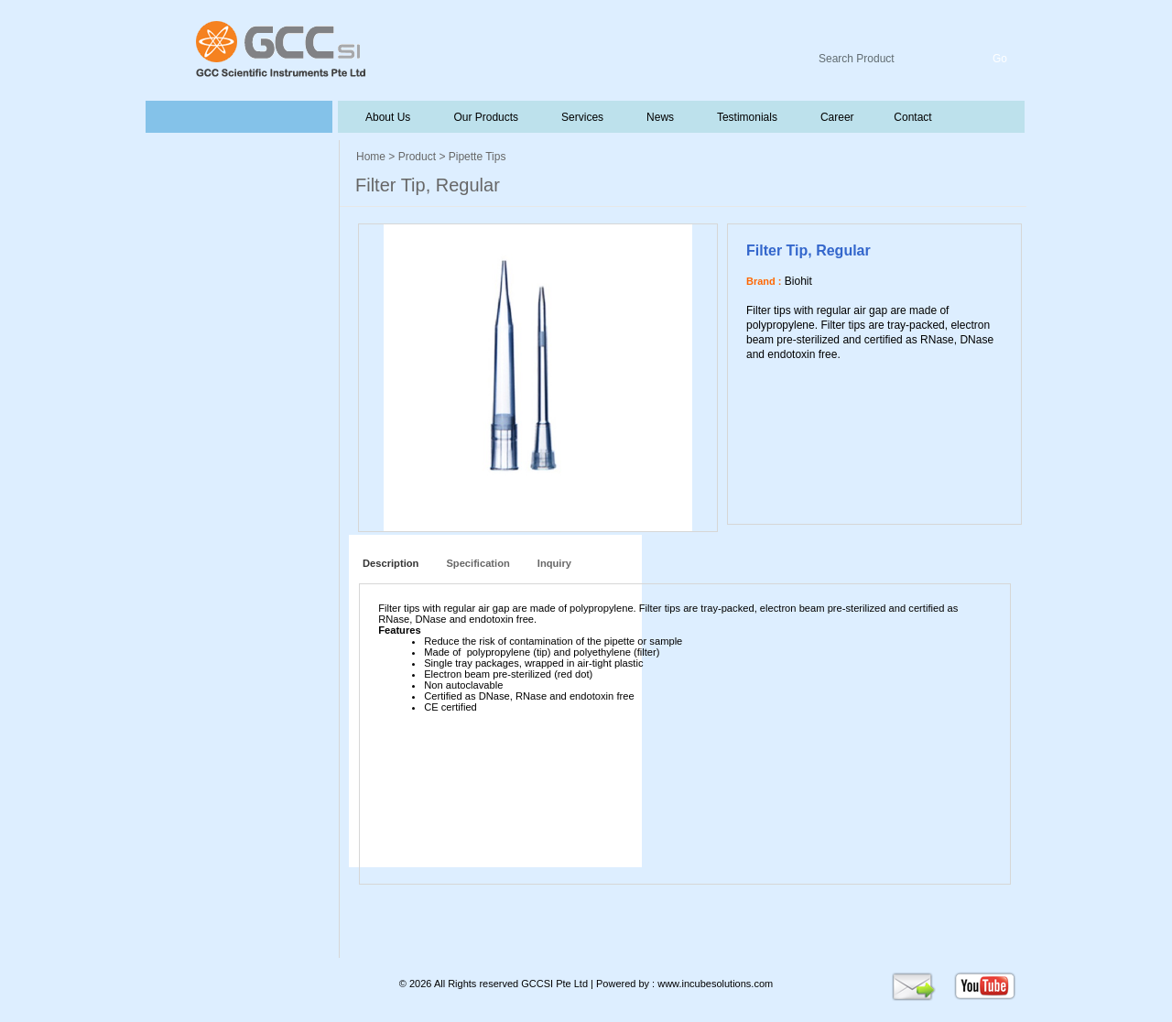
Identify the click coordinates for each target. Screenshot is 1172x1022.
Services (580, 117)
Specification (477, 563)
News (658, 117)
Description (387, 563)
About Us (388, 117)
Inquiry (554, 563)
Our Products (485, 117)
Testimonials (745, 117)
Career (835, 117)
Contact (911, 117)
